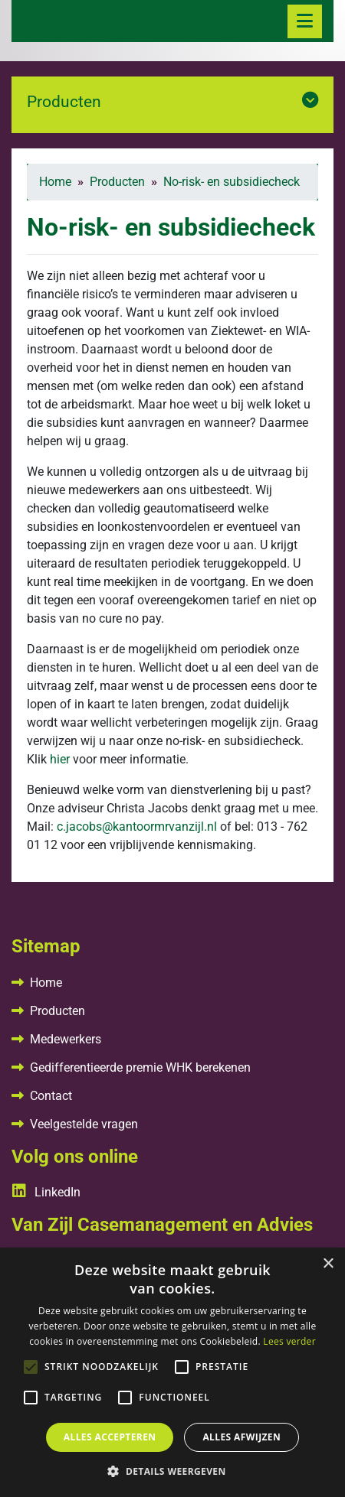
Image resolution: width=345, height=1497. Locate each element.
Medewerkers (65, 1039)
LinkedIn (46, 1192)
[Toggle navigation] (305, 21)
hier (60, 759)
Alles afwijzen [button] (241, 1436)
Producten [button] (172, 101)
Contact (51, 1096)
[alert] (172, 1372)
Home (46, 982)
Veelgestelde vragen (84, 1124)
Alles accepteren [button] (110, 1436)
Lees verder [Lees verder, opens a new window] (289, 1341)
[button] (172, 1471)
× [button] (328, 1264)
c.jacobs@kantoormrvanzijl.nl (137, 826)
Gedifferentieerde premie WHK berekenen (140, 1067)
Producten (57, 1011)
